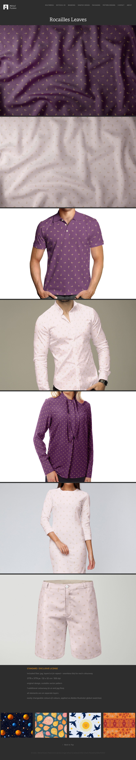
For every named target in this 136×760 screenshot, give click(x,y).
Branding (71, 5)
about (129, 5)
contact (121, 5)
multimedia (49, 5)
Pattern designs (109, 5)
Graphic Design (84, 5)
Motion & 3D (60, 5)
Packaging (96, 5)
